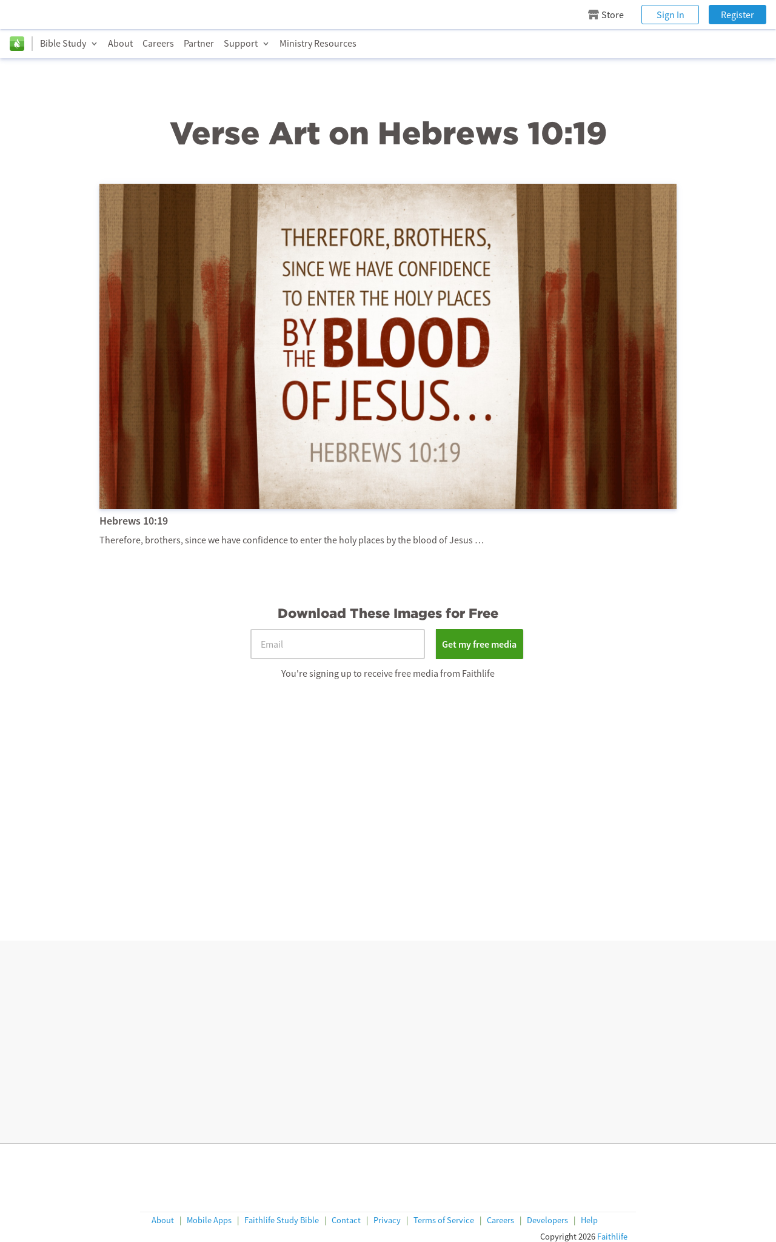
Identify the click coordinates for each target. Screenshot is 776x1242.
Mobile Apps (209, 1220)
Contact (346, 1220)
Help (589, 1220)
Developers (547, 1220)
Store (606, 14)
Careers (158, 43)
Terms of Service (443, 1220)
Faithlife (612, 1236)
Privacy (387, 1220)
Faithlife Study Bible (281, 1220)
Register (737, 14)
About (120, 43)
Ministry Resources (317, 43)
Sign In (670, 14)
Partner (199, 43)
